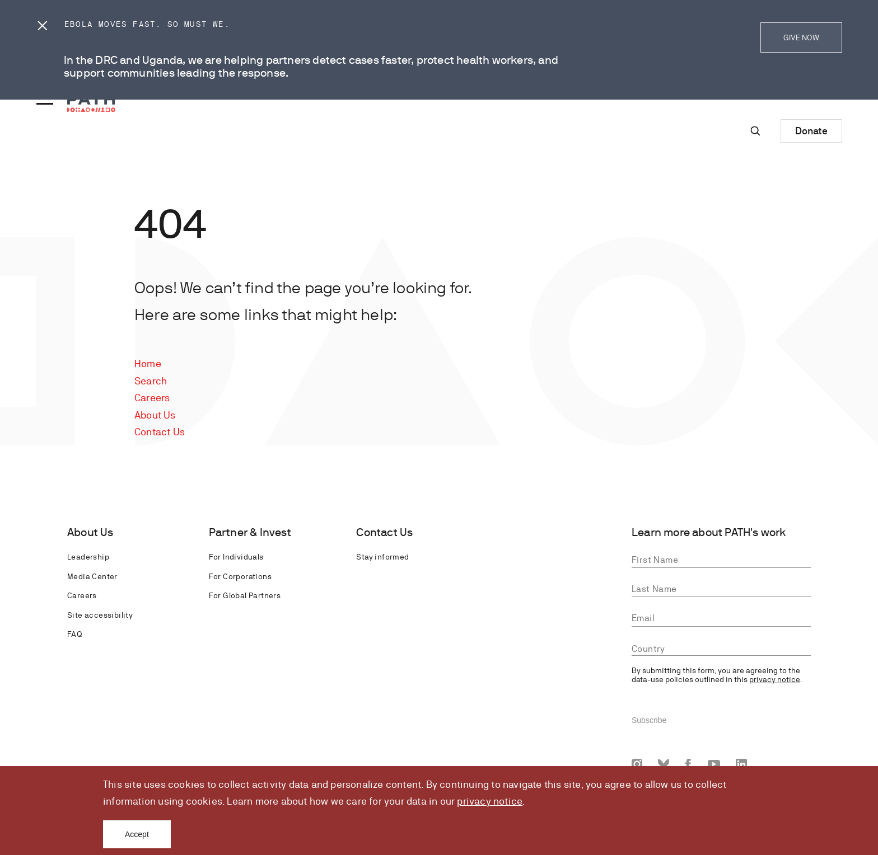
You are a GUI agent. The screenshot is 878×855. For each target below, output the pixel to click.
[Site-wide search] (755, 131)
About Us (155, 415)
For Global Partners (245, 595)
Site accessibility (100, 614)
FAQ (74, 633)
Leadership (88, 556)
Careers (152, 397)
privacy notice (489, 801)
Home (147, 363)
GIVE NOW (801, 37)
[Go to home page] (91, 102)
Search (150, 381)
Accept (137, 834)
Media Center (92, 576)
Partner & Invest (250, 532)
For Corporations (240, 576)
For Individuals (236, 556)
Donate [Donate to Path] (811, 131)
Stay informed (382, 556)
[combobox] (721, 649)
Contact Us (159, 432)
